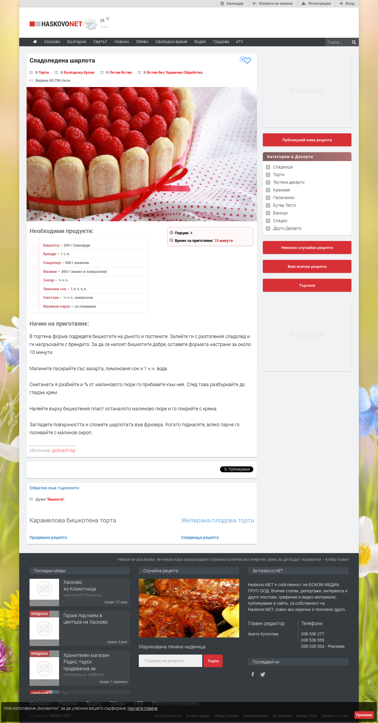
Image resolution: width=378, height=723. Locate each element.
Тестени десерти (288, 182)
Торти (44, 72)
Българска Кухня (79, 72)
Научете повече (142, 708)
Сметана (51, 297)
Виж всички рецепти (307, 266)
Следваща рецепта (200, 537)
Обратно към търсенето (54, 488)
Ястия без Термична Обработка (175, 72)
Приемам (364, 715)
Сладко (280, 220)
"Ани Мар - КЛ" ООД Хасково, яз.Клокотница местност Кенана (84, 593)
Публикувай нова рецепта (307, 140)
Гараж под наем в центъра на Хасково (85, 626)
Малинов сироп (57, 306)
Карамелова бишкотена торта (73, 520)
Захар (49, 280)
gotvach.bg (63, 450)
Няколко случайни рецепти (307, 247)
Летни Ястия (120, 72)
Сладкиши (283, 167)
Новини (121, 41)
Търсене (307, 285)
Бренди (50, 253)
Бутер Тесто (284, 205)
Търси (213, 661)
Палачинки (283, 197)
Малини (50, 271)
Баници (280, 213)
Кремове (281, 190)
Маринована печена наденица (172, 646)
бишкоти (55, 499)
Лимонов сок (55, 288)
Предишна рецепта (48, 537)
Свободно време (171, 41)
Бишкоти (51, 245)
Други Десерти (287, 228)
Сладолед (52, 262)
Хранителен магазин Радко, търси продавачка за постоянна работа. (86, 673)
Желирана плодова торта (217, 520)
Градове (221, 41)
